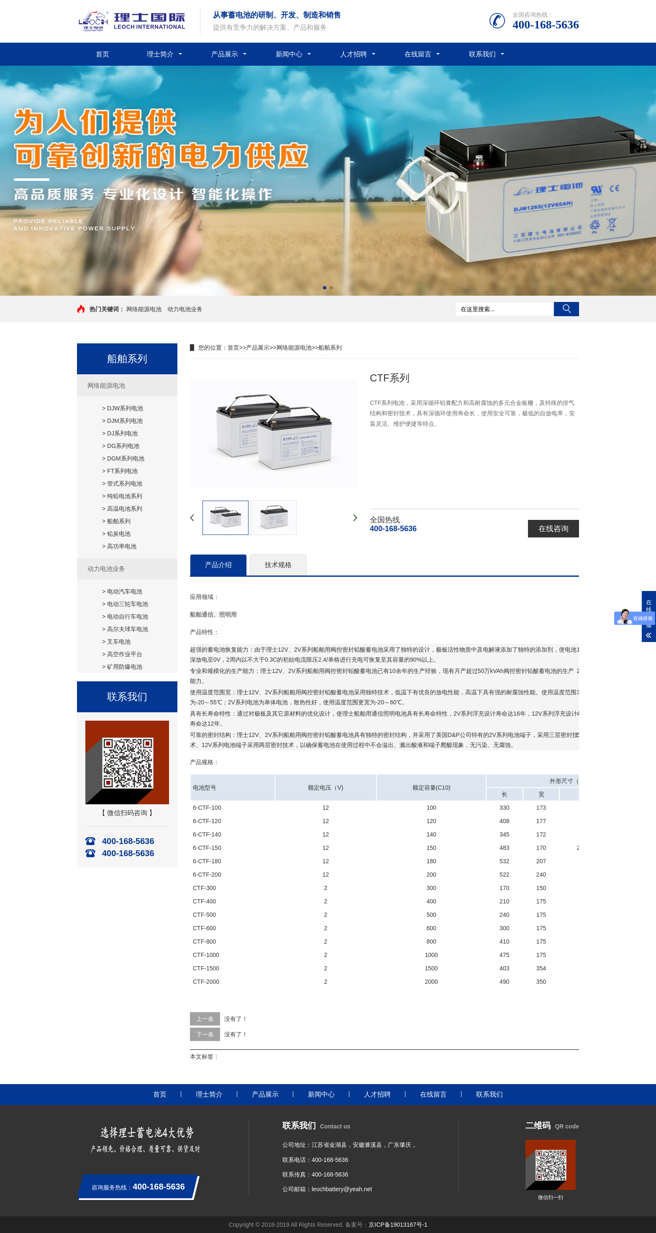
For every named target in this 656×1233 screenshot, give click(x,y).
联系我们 (482, 54)
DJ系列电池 (122, 433)
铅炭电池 (119, 533)
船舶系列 (119, 521)
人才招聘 (353, 54)
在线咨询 (553, 528)
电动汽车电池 (124, 591)
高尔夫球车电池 (127, 629)
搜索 (566, 309)
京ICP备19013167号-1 (398, 1224)
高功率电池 (121, 546)
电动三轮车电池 (127, 604)
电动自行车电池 (127, 616)
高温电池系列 (124, 508)
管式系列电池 (124, 483)
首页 (102, 54)
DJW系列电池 (125, 408)
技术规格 (278, 564)
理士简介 (160, 54)
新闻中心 (289, 54)
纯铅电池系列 (124, 496)
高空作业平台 (124, 654)
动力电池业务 (184, 309)
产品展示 (224, 54)
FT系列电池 (122, 471)
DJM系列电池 (125, 420)
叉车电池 (119, 641)
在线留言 (418, 54)
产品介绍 (218, 564)
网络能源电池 (143, 309)
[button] (324, 287)
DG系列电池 (123, 446)
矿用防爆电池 (124, 666)
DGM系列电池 (125, 458)
